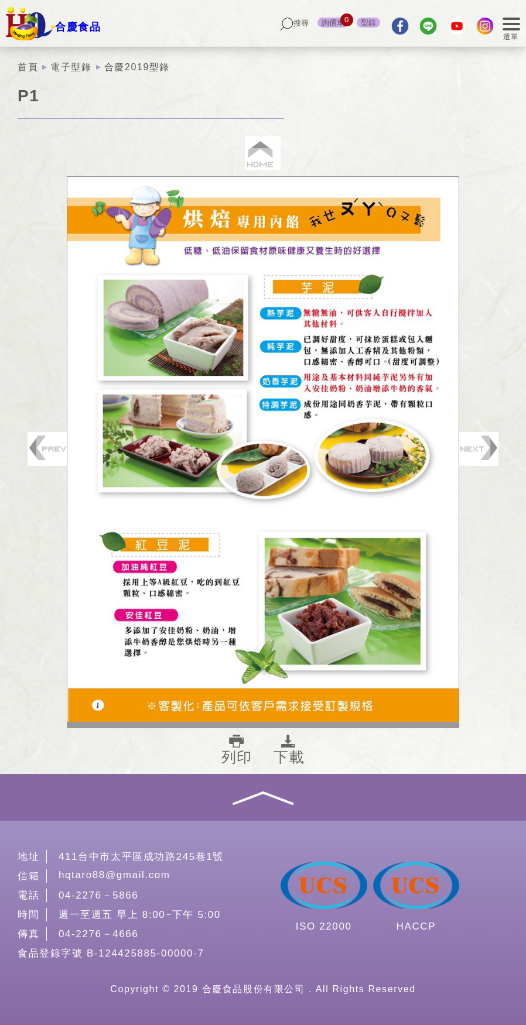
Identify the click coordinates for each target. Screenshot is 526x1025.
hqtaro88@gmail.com (114, 874)
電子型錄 (70, 67)
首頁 (28, 67)
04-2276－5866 (98, 895)
